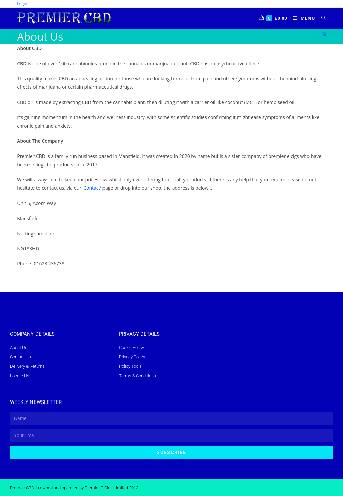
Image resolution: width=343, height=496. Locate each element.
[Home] (324, 34)
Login (22, 3)
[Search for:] (321, 18)
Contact (91, 188)
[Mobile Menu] (302, 18)
